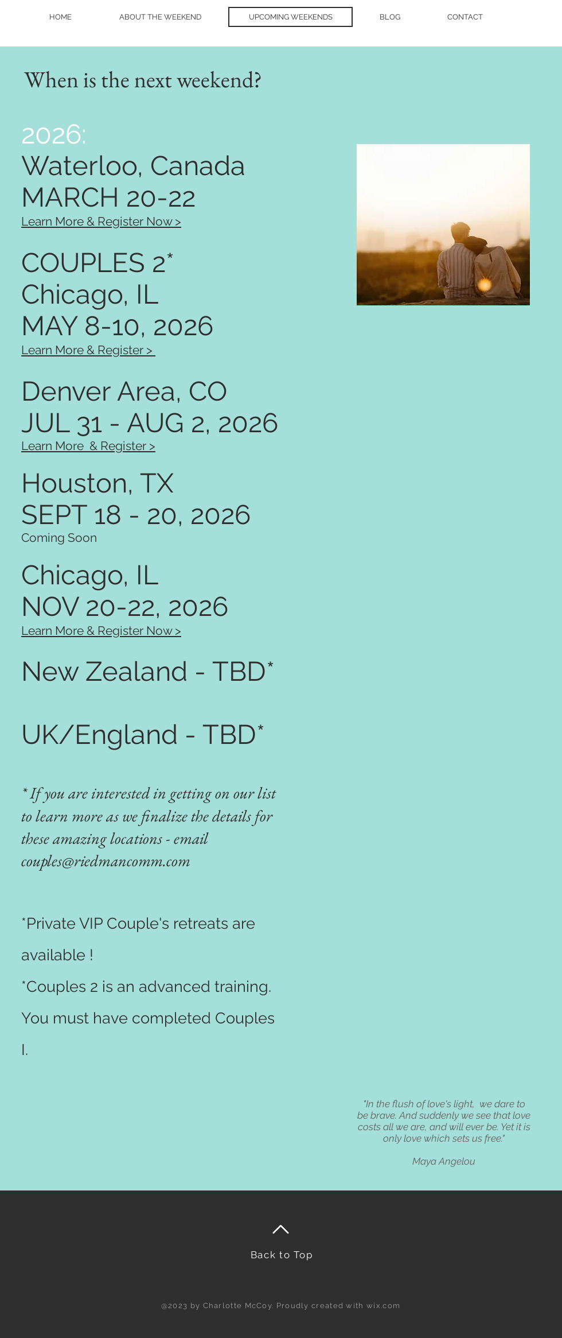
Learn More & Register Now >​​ (101, 221)
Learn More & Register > (88, 350)
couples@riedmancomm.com (105, 860)
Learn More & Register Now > (101, 630)
